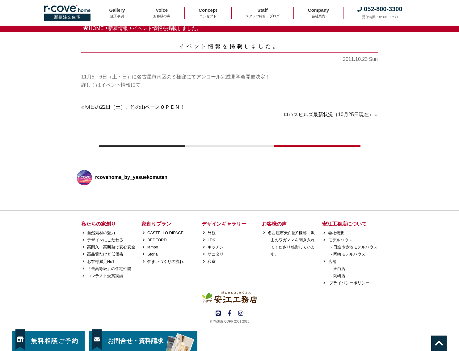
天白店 (339, 268)
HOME (96, 28)
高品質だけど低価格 (105, 254)
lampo (152, 247)
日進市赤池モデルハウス (355, 247)
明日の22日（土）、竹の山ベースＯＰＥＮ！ (135, 107)
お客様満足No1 (100, 261)
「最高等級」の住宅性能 (109, 268)
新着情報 (118, 28)
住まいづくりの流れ (165, 261)
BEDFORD (157, 240)
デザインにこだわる (105, 240)
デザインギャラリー (224, 223)
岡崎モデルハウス (349, 254)
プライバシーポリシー (348, 283)
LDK (211, 240)
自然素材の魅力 (101, 232)
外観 (212, 232)
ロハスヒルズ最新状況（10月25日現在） (329, 114)
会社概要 (336, 232)
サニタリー (218, 254)
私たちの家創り (98, 223)
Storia (152, 254)
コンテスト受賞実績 (105, 275)
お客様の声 (274, 223)
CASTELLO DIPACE (165, 232)
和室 (212, 261)
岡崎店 (339, 275)
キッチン (216, 247)
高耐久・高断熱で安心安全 (111, 247)
